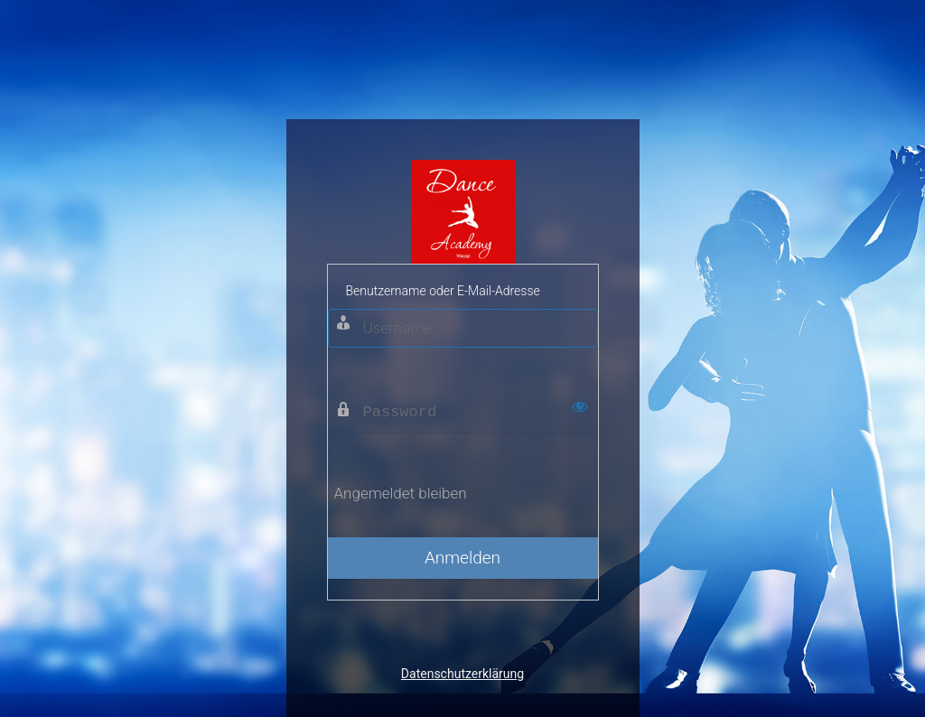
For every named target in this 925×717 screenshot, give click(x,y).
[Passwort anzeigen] (580, 406)
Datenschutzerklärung (462, 673)
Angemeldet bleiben (400, 493)
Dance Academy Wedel (463, 212)
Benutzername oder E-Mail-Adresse (443, 291)
